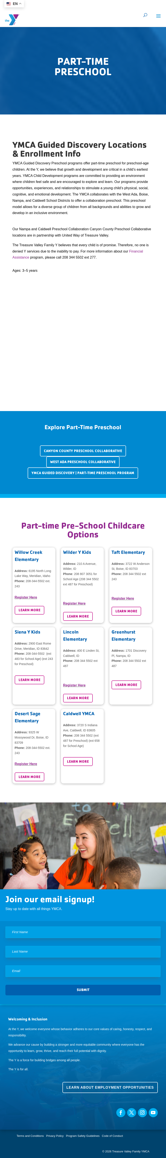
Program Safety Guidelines (82, 1135)
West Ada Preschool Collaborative (83, 462)
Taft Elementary (128, 552)
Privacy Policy (55, 1135)
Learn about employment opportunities (110, 1087)
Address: (21, 571)
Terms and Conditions (30, 1135)
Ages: (17, 270)
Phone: (20, 581)
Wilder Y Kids (77, 552)
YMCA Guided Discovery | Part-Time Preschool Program (83, 473)
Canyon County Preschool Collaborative (83, 451)
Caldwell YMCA (78, 713)
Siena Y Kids (27, 632)
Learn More (29, 610)
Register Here (26, 597)
